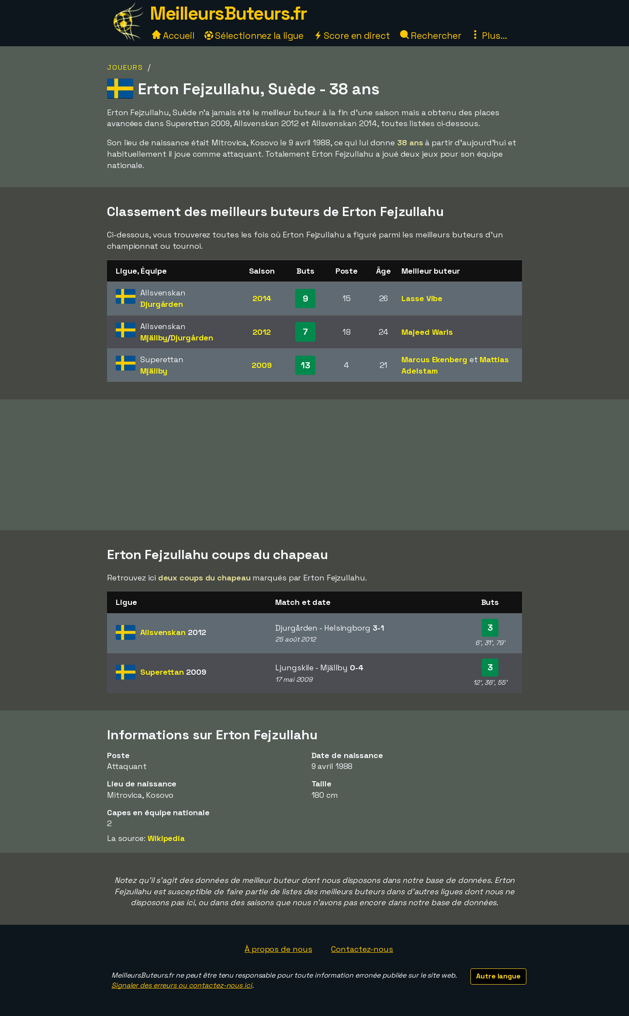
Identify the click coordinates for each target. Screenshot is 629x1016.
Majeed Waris (427, 332)
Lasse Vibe (421, 298)
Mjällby (153, 338)
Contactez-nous (362, 949)
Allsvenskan (173, 632)
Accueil (173, 35)
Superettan (173, 672)
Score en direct (352, 35)
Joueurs (125, 67)
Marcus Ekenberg (434, 359)
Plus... (489, 35)
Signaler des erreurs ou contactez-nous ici (181, 985)
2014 (261, 298)
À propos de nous (278, 949)
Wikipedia (166, 838)
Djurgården (161, 304)
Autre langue (498, 976)
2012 (261, 332)
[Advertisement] (314, 465)
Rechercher (430, 35)
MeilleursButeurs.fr (228, 13)
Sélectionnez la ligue (254, 35)
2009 (262, 365)
